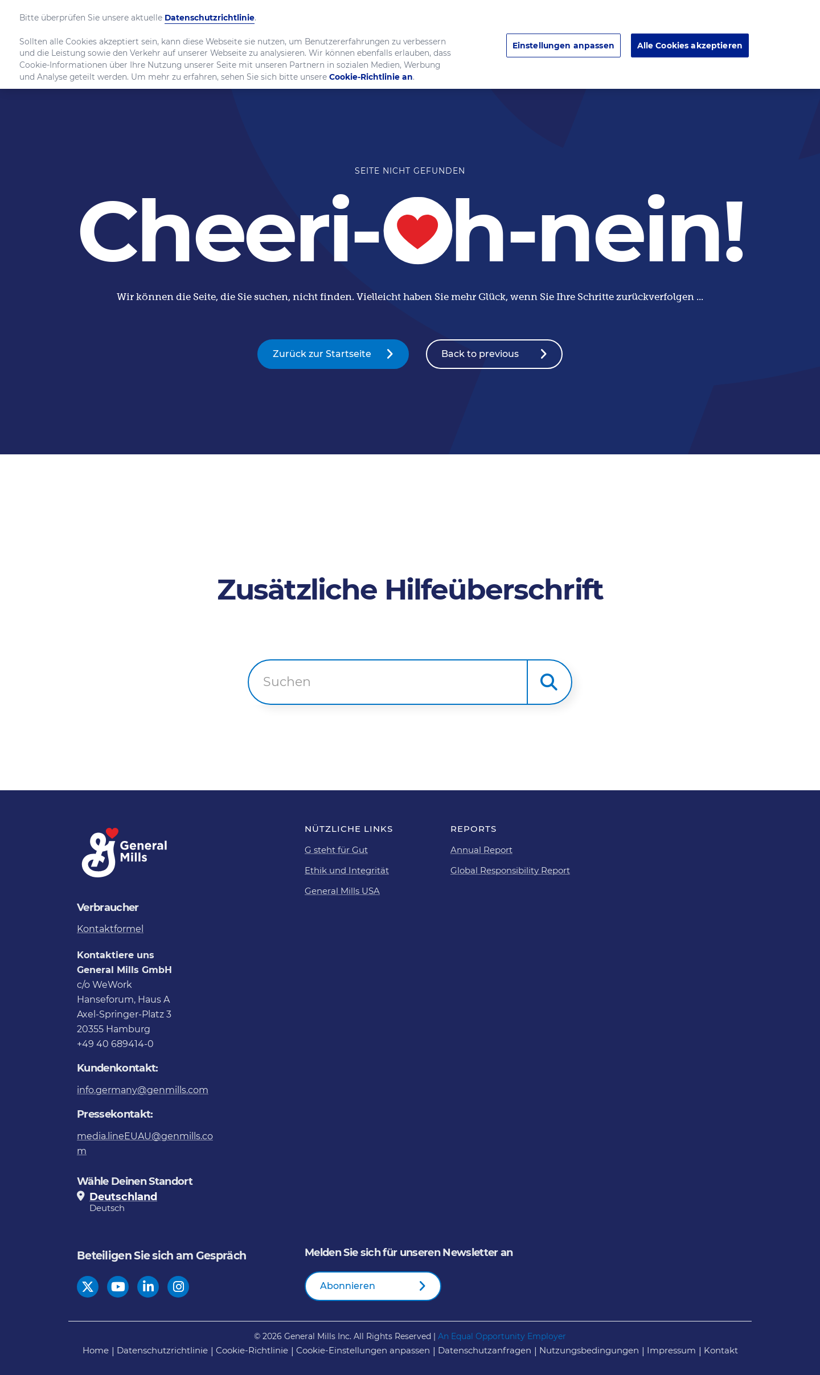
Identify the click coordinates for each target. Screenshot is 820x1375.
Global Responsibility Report (510, 870)
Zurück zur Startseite (322, 353)
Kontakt (721, 1350)
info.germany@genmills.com (142, 1090)
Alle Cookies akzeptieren (690, 41)
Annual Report (481, 849)
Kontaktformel (110, 928)
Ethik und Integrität (347, 870)
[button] (549, 682)
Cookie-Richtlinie (252, 1350)
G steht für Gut (336, 849)
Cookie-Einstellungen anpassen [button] (363, 1350)
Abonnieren (347, 1285)
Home (96, 1350)
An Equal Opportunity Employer (502, 1336)
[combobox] (388, 682)
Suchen (287, 681)
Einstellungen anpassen (563, 41)
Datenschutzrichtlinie (162, 1350)
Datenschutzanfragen (484, 1350)
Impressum (671, 1350)
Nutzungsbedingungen (589, 1350)
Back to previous (480, 353)
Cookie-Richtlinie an (371, 72)
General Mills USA (342, 890)
